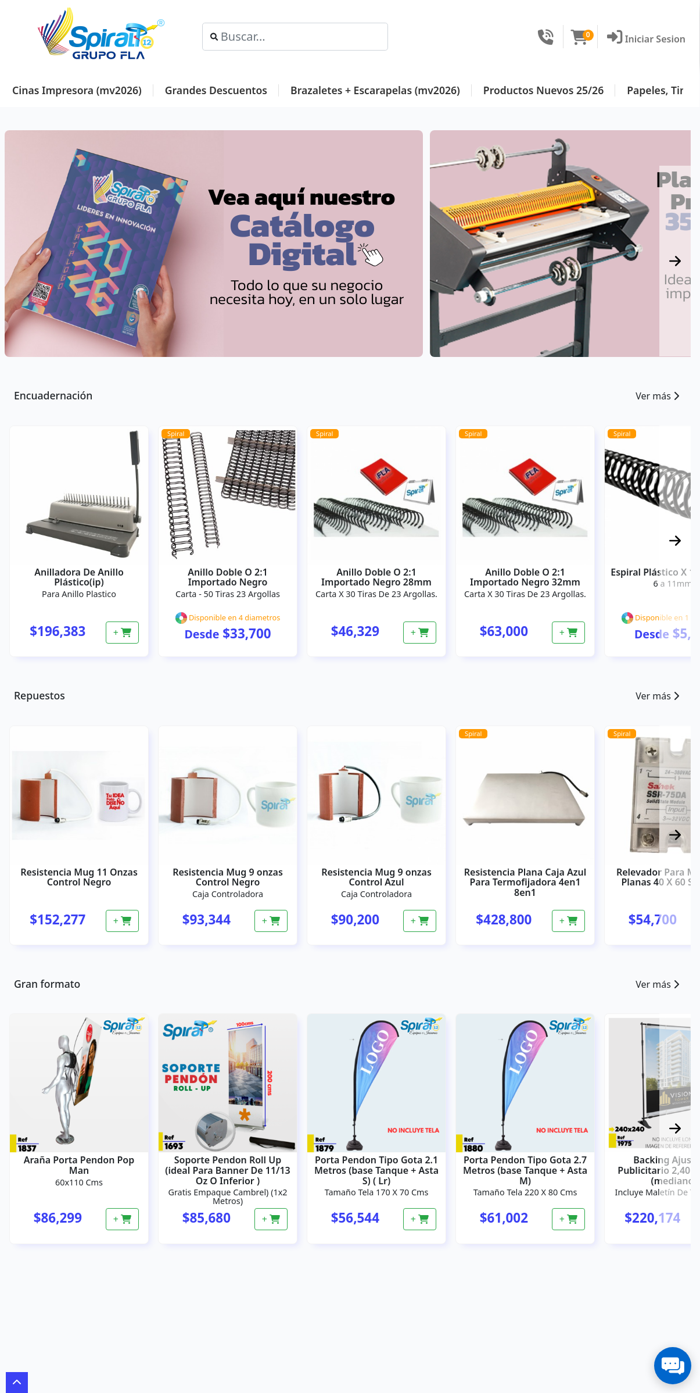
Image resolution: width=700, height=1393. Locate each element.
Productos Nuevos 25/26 (543, 90)
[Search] (296, 37)
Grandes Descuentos (216, 90)
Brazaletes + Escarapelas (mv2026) (375, 90)
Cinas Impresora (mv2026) (77, 90)
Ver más (657, 396)
